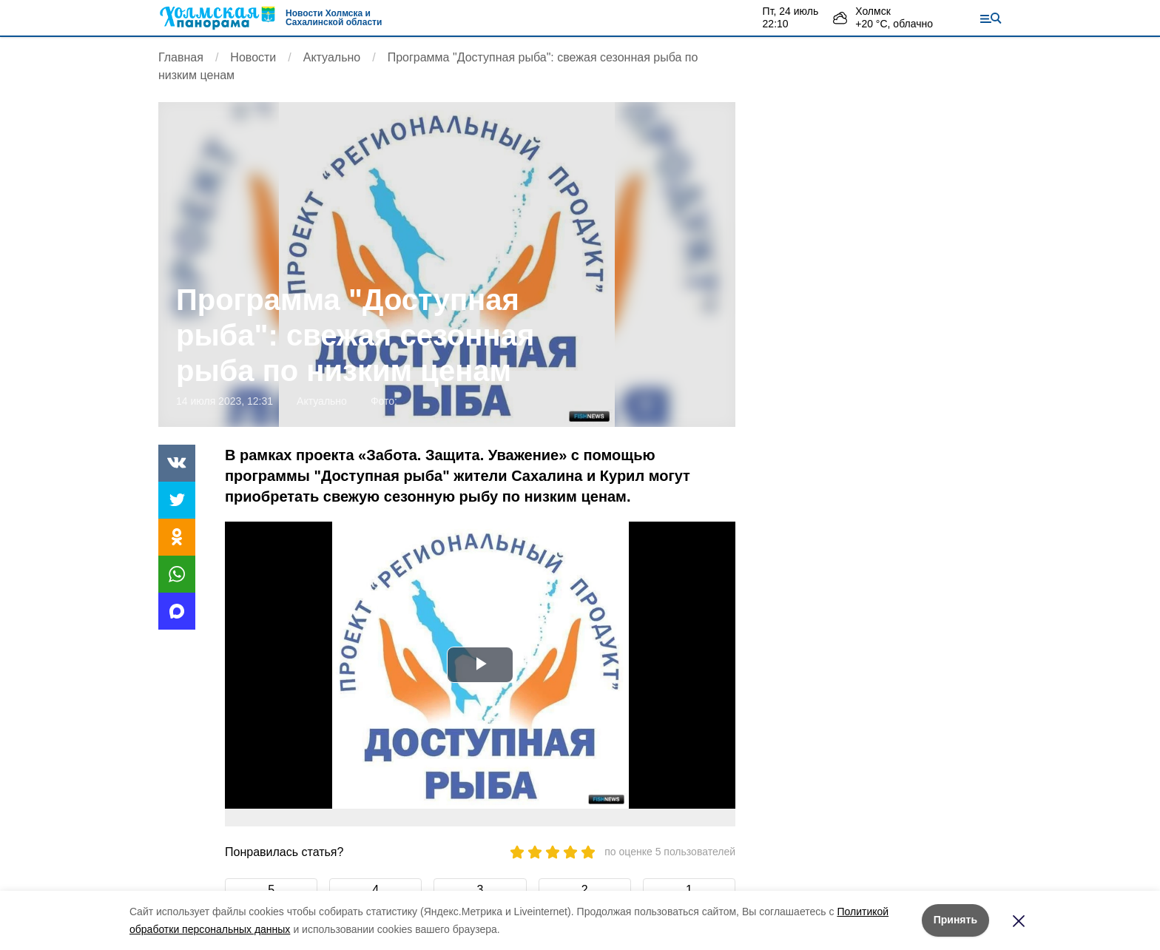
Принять (955, 920)
